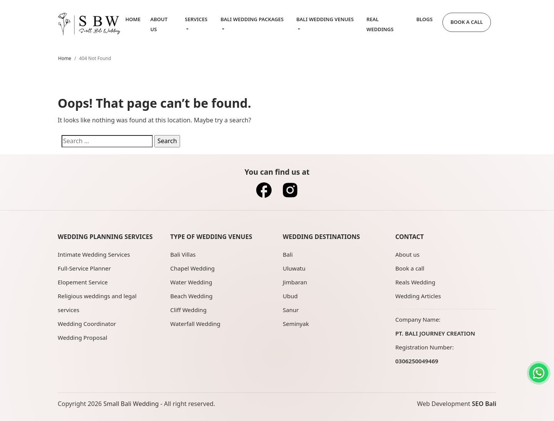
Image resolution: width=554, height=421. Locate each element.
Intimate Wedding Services (94, 254)
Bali (288, 254)
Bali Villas (183, 254)
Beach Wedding (191, 296)
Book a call (409, 268)
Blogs (424, 19)
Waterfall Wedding (195, 323)
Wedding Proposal (82, 337)
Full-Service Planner (84, 268)
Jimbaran (295, 282)
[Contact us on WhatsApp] (538, 373)
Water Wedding (191, 282)
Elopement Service (83, 282)
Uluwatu (294, 268)
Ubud (290, 296)
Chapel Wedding (192, 268)
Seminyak (296, 323)
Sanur (291, 310)
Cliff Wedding (188, 310)
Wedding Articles (418, 296)
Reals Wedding (415, 282)
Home (132, 19)
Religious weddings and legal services (97, 303)
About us (407, 254)
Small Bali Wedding (131, 403)
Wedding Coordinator (87, 323)
